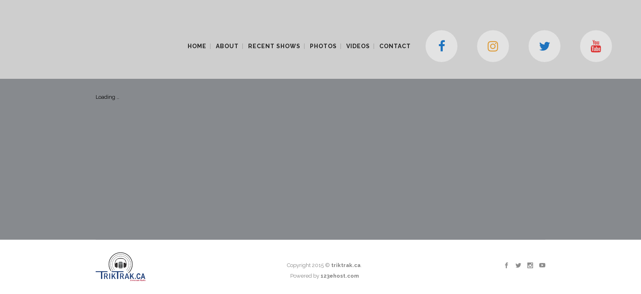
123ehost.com (339, 139)
